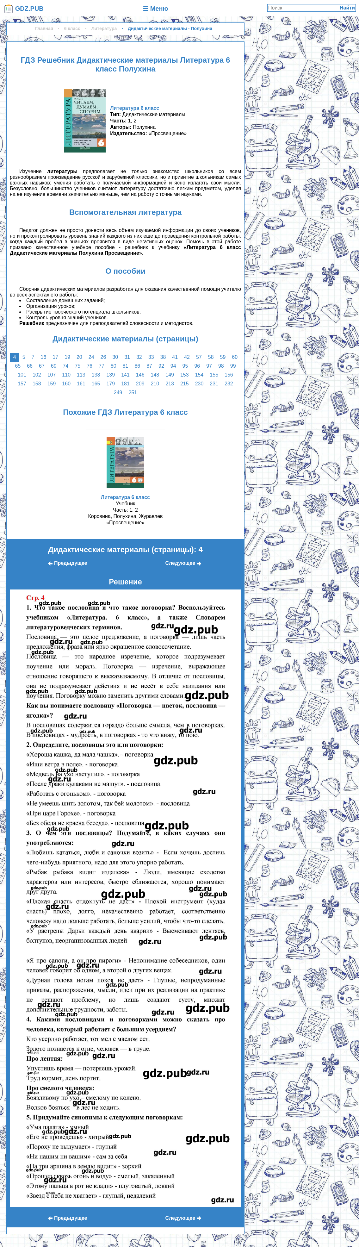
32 (139, 357)
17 (55, 357)
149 (169, 374)
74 (66, 366)
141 (125, 374)
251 (133, 392)
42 (187, 357)
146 (140, 374)
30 (115, 357)
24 (91, 357)
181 (125, 383)
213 (169, 383)
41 (175, 357)
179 (110, 383)
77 (101, 366)
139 (110, 374)
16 (43, 357)
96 (197, 366)
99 (233, 366)
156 (229, 374)
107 (51, 374)
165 (96, 383)
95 (185, 366)
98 (221, 366)
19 (67, 357)
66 (30, 366)
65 (18, 366)
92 (161, 366)
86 (137, 366)
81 (125, 366)
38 (163, 357)
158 (37, 383)
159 (51, 383)
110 (66, 374)
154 (199, 374)
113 (81, 374)
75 (77, 366)
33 (151, 357)
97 (209, 366)
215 (184, 383)
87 (149, 366)
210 (155, 383)
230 (199, 383)
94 (173, 366)
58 (211, 357)
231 (214, 383)
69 (54, 366)
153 (184, 374)
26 (103, 357)
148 (155, 374)
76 (89, 366)
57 (199, 357)
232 (229, 383)
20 (79, 357)
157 (22, 383)
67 (42, 366)
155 (214, 374)
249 (118, 392)
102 (37, 374)
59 (223, 357)
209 (140, 383)
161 (81, 383)
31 (127, 357)
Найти (347, 7)
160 (66, 383)
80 (113, 366)
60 (235, 357)
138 (96, 374)
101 (22, 374)
